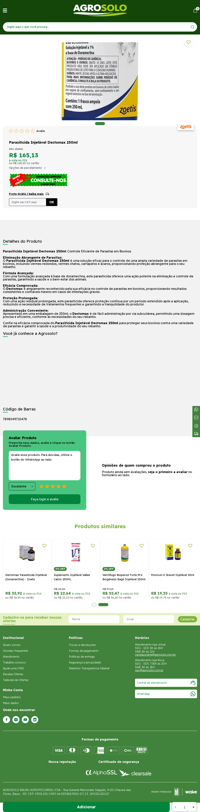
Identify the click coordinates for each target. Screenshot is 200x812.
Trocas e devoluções (82, 645)
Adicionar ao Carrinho (86, 807)
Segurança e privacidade (85, 662)
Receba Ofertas (13, 674)
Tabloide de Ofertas (15, 680)
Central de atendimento (166, 683)
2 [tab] (103, 604)
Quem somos (11, 645)
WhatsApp (166, 694)
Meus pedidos (12, 697)
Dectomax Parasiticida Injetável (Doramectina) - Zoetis (26, 577)
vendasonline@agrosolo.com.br (155, 654)
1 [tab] (100, 123)
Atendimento (11, 656)
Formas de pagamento (84, 651)
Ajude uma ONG (13, 668)
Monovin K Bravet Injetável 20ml (172, 575)
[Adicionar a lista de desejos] (188, 42)
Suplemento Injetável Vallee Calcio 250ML (72, 577)
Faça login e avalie (45, 499)
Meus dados (11, 703)
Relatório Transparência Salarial (89, 668)
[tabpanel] (100, 81)
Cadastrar (187, 619)
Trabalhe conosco (14, 662)
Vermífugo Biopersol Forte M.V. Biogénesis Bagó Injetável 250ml (123, 577)
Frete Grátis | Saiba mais (26, 194)
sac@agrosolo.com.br (149, 670)
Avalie (40, 130)
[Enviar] (192, 26)
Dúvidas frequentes (15, 651)
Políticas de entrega (82, 656)
